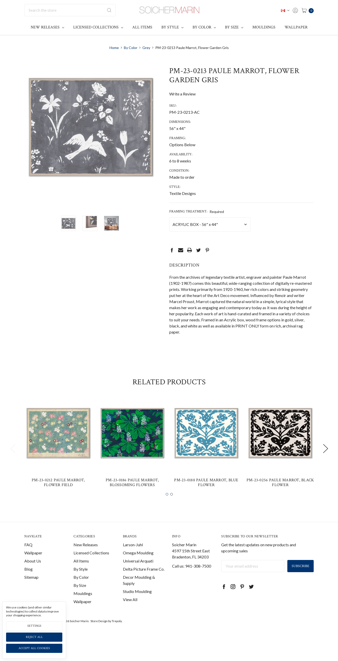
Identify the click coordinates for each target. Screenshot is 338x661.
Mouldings (263, 27)
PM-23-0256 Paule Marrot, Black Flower (280, 495)
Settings (34, 626)
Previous (13, 461)
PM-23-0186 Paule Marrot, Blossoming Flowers (132, 495)
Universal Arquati (138, 573)
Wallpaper (296, 27)
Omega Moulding (138, 565)
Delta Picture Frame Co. (143, 581)
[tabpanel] (58, 458)
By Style (172, 27)
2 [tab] (171, 507)
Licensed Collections (98, 27)
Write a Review (182, 93)
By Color (204, 27)
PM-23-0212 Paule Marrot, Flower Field (58, 495)
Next (325, 461)
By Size (234, 27)
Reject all (34, 637)
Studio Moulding (137, 604)
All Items (142, 27)
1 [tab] (167, 507)
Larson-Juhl (133, 557)
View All (130, 612)
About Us (32, 573)
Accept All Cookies (34, 648)
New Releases (47, 27)
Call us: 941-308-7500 (191, 578)
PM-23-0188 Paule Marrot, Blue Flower (206, 495)
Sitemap (31, 589)
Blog (28, 581)
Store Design (99, 634)
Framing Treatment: (196, 211)
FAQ (28, 557)
